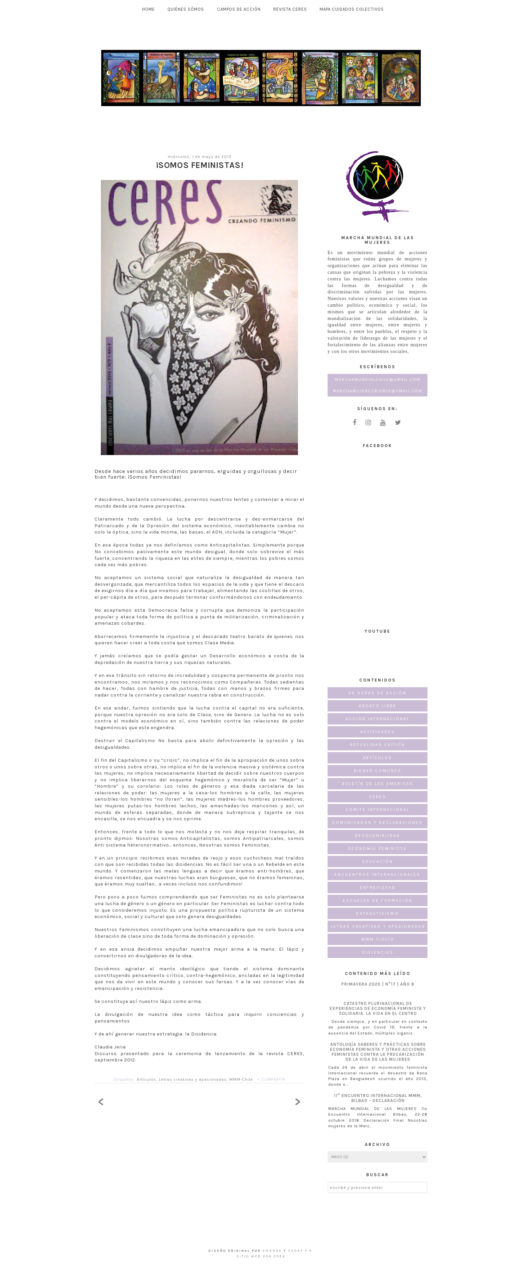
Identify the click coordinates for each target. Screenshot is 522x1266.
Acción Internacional (377, 718)
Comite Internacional (377, 809)
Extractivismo (377, 913)
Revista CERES (290, 9)
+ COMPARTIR (271, 1079)
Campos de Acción (239, 9)
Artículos (146, 1079)
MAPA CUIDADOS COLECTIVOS (352, 9)
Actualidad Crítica (377, 744)
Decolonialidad (377, 835)
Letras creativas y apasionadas (193, 1079)
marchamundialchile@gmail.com (377, 379)
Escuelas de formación (377, 900)
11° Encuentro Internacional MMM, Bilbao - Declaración (378, 1098)
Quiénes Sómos (185, 9)
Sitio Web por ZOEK (261, 1256)
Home (148, 9)
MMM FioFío (377, 939)
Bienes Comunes (377, 770)
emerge (273, 1251)
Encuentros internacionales (377, 874)
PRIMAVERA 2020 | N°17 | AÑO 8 (377, 984)
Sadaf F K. (301, 1251)
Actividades (377, 731)
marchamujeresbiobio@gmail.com (377, 391)
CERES (377, 796)
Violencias (377, 952)
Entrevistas (377, 887)
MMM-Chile (241, 1079)
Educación (377, 861)
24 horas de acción (377, 693)
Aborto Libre (377, 706)
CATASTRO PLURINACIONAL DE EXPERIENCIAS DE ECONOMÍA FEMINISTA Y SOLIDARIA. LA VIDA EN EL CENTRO (378, 1008)
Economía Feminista (377, 848)
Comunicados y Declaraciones (377, 822)
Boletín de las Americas (377, 783)
